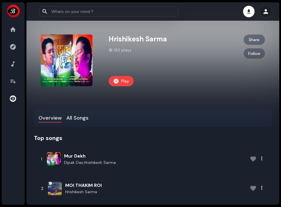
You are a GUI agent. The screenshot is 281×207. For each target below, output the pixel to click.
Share (254, 39)
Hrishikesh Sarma (81, 191)
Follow (254, 53)
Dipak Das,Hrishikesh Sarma (90, 162)
